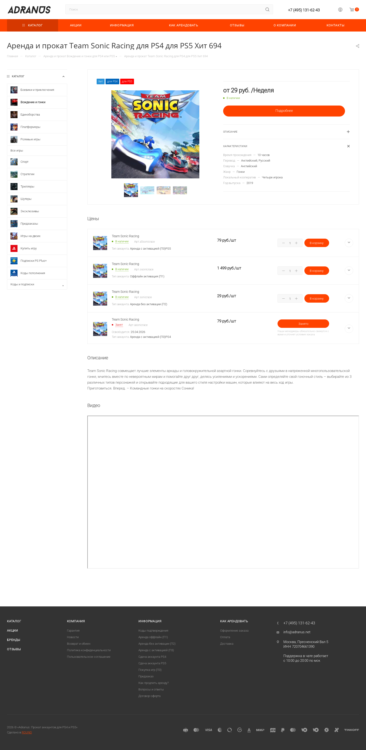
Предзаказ (146, 676)
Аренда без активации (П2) (157, 643)
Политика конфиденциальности (89, 650)
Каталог (14, 621)
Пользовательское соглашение (88, 656)
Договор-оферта (149, 696)
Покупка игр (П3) (150, 670)
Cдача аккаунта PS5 (152, 663)
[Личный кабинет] (340, 10)
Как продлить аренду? (153, 683)
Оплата (225, 637)
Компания (76, 621)
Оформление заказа (234, 630)
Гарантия (73, 630)
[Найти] (267, 9)
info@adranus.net (296, 632)
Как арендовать (234, 621)
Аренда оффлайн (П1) (153, 637)
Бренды (13, 640)
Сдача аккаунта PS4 (152, 656)
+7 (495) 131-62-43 (304, 10)
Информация (149, 621)
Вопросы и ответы (151, 689)
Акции (12, 630)
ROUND (27, 732)
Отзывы (14, 649)
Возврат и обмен (78, 643)
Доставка (226, 643)
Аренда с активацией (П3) (156, 650)
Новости (73, 637)
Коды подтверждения (153, 630)
